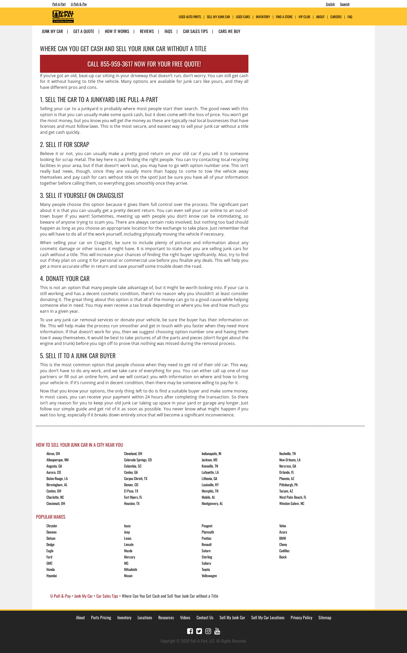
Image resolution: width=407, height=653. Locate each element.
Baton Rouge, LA (57, 478)
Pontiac (207, 538)
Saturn (206, 550)
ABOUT (320, 16)
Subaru (206, 563)
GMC (49, 563)
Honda (50, 569)
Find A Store (284, 16)
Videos (185, 617)
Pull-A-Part (59, 3)
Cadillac (284, 550)
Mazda (128, 550)
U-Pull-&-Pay (79, 3)
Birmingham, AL (56, 484)
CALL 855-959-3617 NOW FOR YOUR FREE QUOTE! (144, 63)
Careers (336, 16)
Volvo (282, 525)
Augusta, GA (54, 466)
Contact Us (204, 617)
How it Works (117, 31)
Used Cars (243, 16)
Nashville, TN (287, 453)
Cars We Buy (229, 31)
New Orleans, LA (290, 459)
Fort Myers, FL (133, 497)
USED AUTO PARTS (190, 16)
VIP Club (304, 16)
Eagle (49, 550)
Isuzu (127, 525)
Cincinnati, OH (55, 503)
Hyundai (51, 575)
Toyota (206, 569)
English (330, 3)
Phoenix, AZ (286, 478)
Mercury (129, 556)
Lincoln (128, 544)
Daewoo (51, 532)
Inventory (263, 16)
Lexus (127, 538)
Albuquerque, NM (57, 459)
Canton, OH (53, 491)
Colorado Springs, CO (138, 459)
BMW (282, 538)
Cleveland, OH (133, 453)
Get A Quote (83, 31)
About (80, 617)
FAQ (350, 16)
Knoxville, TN (210, 466)
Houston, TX (132, 503)
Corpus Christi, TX (135, 478)
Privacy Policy (301, 617)
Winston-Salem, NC (291, 503)
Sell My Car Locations (267, 617)
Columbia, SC (132, 466)
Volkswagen (209, 575)
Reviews (147, 31)
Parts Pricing (101, 617)
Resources (166, 617)
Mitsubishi (130, 569)
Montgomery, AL (212, 503)
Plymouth (208, 532)
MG (126, 563)
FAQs (168, 31)
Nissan (128, 575)
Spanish (345, 3)
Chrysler (51, 525)
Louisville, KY (210, 484)
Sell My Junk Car (218, 16)
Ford (49, 556)
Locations (145, 617)
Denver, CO (131, 484)
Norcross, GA (287, 466)
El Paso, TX (131, 491)
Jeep (127, 532)
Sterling (207, 556)
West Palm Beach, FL (293, 497)
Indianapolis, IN (211, 453)
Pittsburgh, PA (288, 484)
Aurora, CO (53, 472)
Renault (207, 544)
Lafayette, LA (210, 472)
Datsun (50, 538)
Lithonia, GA (209, 478)
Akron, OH (53, 453)
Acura (283, 532)
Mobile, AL (208, 497)
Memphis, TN (210, 491)
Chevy (283, 544)
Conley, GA (131, 472)
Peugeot (207, 525)
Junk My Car (52, 31)
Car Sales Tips (195, 31)
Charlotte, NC (55, 497)
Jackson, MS (210, 459)
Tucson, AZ (286, 491)
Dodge (50, 544)
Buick (283, 556)
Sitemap (324, 617)
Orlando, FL (286, 472)
